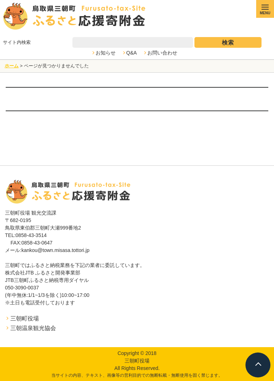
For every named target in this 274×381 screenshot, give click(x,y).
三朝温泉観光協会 (33, 328)
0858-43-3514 (31, 235)
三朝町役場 (24, 318)
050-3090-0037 (22, 287)
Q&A (131, 53)
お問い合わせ (162, 53)
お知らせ (106, 53)
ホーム (12, 65)
